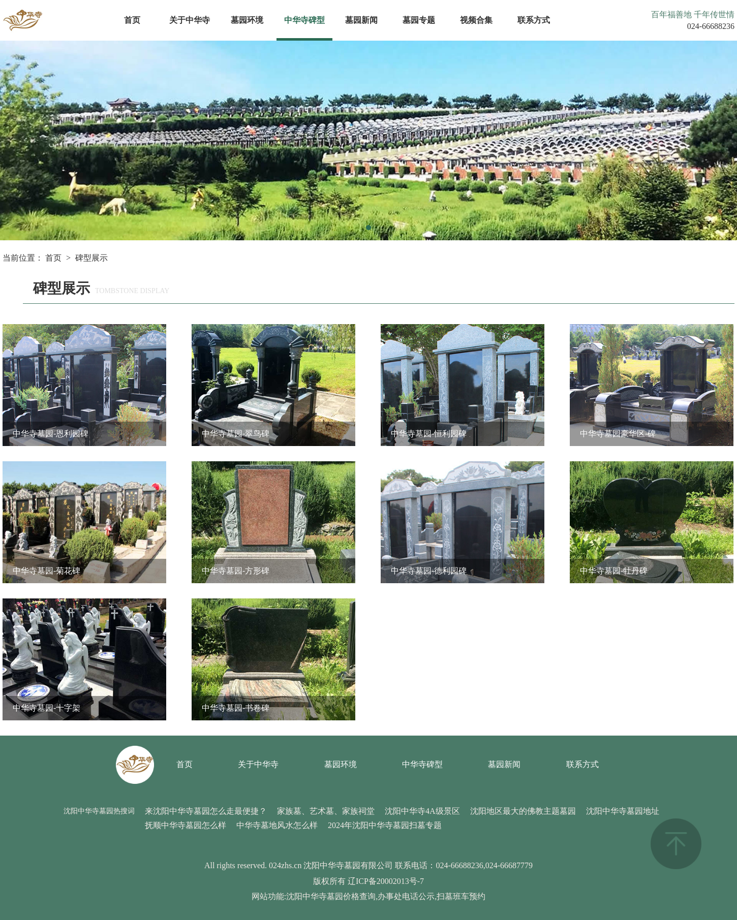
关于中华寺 (189, 20)
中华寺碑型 (304, 20)
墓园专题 (419, 20)
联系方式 (533, 20)
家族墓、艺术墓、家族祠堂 (326, 811)
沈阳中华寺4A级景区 (422, 811)
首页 (132, 20)
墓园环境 (247, 20)
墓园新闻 (361, 20)
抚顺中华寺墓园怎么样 (185, 825)
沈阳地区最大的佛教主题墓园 (523, 811)
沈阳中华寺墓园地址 (622, 811)
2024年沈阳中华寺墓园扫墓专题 (385, 825)
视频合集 (476, 20)
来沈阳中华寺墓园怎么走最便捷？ (206, 811)
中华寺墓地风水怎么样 (277, 825)
